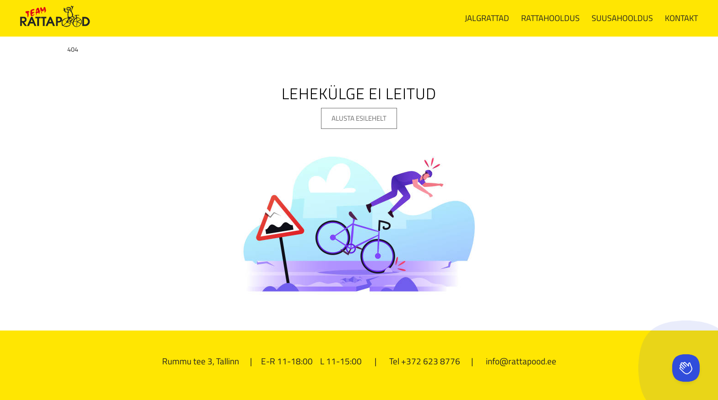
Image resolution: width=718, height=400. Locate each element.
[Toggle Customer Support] (686, 368)
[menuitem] (487, 18)
